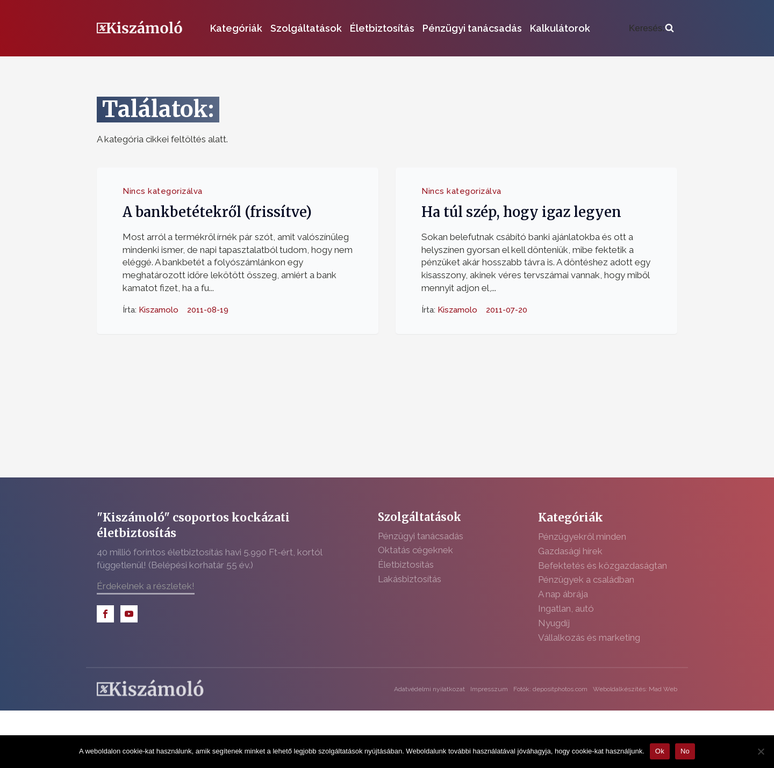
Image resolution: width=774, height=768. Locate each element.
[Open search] (651, 28)
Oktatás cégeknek (415, 550)
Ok (659, 751)
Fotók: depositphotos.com (550, 689)
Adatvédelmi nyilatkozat (429, 689)
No (685, 751)
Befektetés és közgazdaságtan (602, 565)
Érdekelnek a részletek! (146, 586)
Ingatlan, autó (566, 608)
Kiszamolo (158, 309)
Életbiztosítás (382, 28)
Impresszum (489, 689)
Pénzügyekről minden (582, 536)
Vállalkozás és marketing (589, 637)
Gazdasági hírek (570, 551)
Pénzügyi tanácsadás (472, 28)
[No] (760, 751)
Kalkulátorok (560, 28)
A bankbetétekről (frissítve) (217, 212)
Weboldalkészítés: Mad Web (635, 689)
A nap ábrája (563, 594)
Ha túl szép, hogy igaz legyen (521, 212)
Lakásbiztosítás (409, 579)
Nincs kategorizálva (163, 191)
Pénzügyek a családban (586, 579)
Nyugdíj (554, 623)
